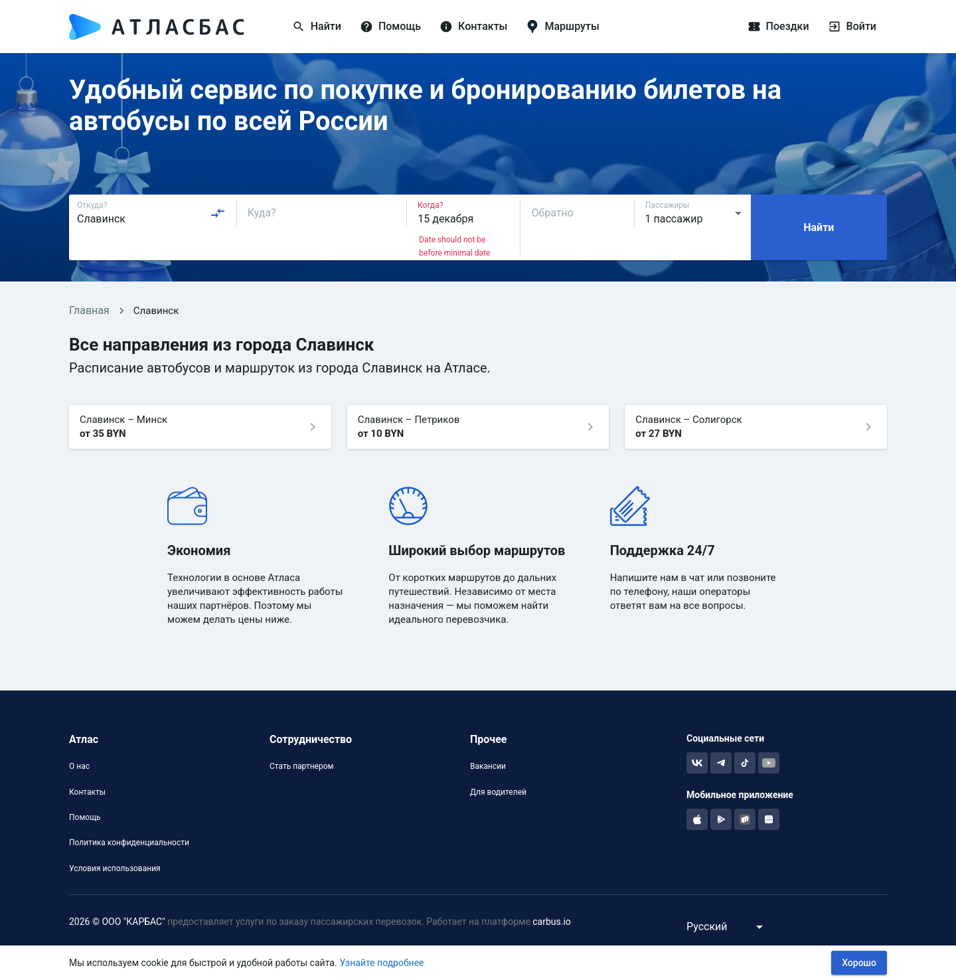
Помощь (85, 817)
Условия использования (115, 868)
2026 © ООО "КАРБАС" (117, 921)
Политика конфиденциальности (129, 842)
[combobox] (151, 213)
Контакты (87, 792)
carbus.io (551, 921)
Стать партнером (301, 766)
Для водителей (498, 792)
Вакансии (488, 766)
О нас (79, 766)
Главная (89, 310)
